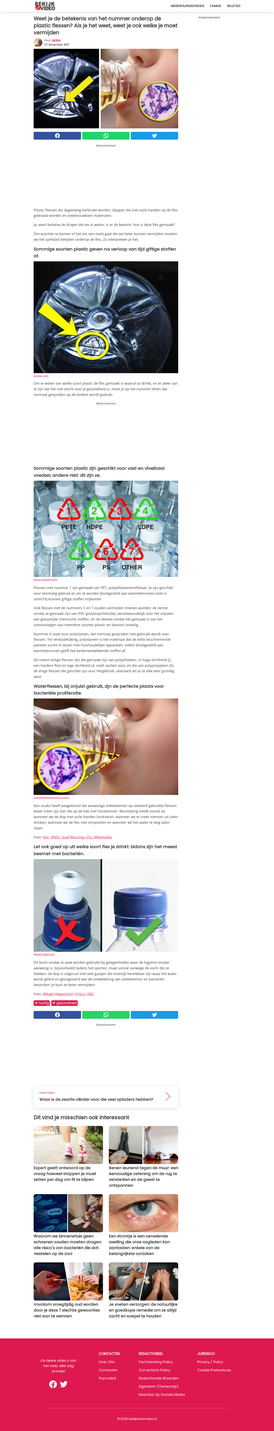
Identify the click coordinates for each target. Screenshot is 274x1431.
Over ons (107, 1361)
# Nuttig (42, 1002)
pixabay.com (41, 375)
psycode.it (107, 1378)
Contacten (108, 1370)
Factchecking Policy (156, 1361)
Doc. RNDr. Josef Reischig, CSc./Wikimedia (77, 837)
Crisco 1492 (84, 994)
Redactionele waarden (159, 1378)
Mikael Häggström (44, 954)
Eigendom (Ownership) (159, 1386)
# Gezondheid (64, 1002)
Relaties (233, 6)
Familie (215, 6)
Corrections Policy (154, 1370)
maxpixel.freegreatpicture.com (51, 797)
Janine (55, 40)
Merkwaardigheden (187, 6)
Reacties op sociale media (162, 1394)
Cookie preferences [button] (214, 1370)
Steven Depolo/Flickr (46, 579)
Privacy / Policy (210, 1361)
